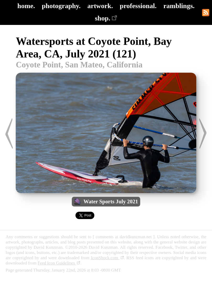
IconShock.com (107, 257)
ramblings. (178, 6)
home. (26, 6)
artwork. (100, 6)
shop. (106, 18)
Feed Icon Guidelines (59, 263)
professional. (138, 6)
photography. (61, 6)
